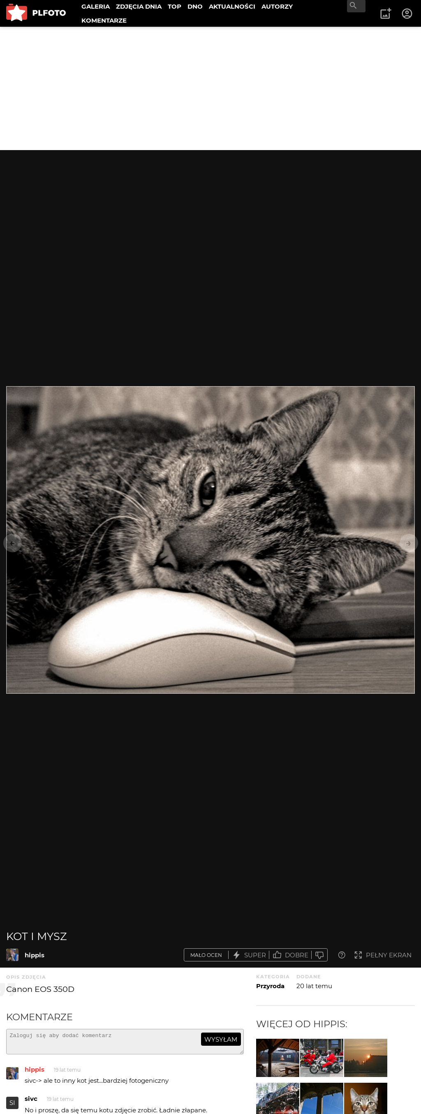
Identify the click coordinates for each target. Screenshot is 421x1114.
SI (12, 1106)
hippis (34, 955)
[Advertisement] (210, 88)
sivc (31, 1102)
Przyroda (270, 986)
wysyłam (220, 1039)
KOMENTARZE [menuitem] (104, 20)
